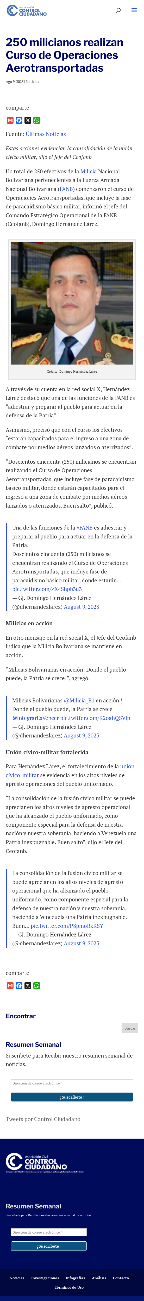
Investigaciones (45, 1277)
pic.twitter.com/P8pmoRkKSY (67, 925)
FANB (66, 188)
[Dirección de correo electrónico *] (72, 1083)
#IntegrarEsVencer (36, 717)
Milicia (88, 171)
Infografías (75, 1277)
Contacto (121, 1277)
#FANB (85, 527)
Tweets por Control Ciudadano (43, 1119)
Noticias (32, 81)
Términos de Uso (69, 1287)
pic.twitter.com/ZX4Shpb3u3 (47, 589)
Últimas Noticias (46, 134)
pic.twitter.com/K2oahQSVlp (95, 717)
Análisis (99, 1277)
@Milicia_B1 (79, 700)
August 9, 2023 (81, 606)
